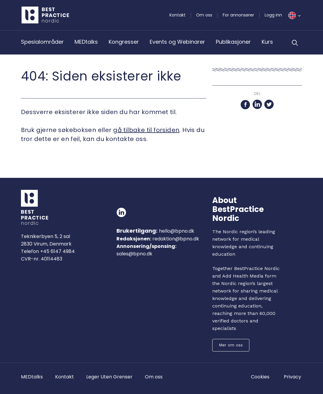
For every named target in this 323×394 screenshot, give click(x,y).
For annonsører (238, 15)
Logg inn (273, 15)
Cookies (260, 376)
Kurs (267, 42)
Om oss (204, 15)
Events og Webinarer (177, 42)
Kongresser (124, 42)
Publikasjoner (233, 42)
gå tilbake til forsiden (146, 130)
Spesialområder (42, 42)
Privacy (292, 376)
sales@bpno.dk (134, 253)
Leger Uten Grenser (109, 376)
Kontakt (177, 15)
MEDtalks (86, 42)
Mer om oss (231, 345)
